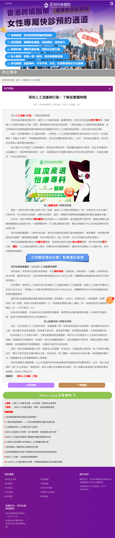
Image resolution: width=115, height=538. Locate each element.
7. (5, 447)
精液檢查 (45, 496)
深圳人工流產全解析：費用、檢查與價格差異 (34, 407)
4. (5, 432)
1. (5, 417)
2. (5, 422)
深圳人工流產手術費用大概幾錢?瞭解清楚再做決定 (28, 437)
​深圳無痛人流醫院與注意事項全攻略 (22, 447)
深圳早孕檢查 (47, 488)
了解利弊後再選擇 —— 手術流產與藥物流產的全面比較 (30, 422)
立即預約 (8, 3)
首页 (18, 80)
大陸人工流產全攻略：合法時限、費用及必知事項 (34, 403)
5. (5, 437)
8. (5, 452)
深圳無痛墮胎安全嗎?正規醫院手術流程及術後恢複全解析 (31, 452)
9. (5, 457)
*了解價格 (82, 385)
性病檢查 (45, 483)
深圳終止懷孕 (11, 479)
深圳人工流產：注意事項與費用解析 (22, 457)
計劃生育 (26, 80)
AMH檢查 (9, 492)
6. (5, 442)
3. (5, 427)
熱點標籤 (9, 474)
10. (5, 462)
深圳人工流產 (24, 376)
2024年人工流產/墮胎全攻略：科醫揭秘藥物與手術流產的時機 (34, 462)
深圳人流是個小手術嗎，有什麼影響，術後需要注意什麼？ (32, 432)
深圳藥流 (9, 483)
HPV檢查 (9, 488)
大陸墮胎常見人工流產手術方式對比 (22, 427)
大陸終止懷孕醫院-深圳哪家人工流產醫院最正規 (27, 442)
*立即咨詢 (31, 385)
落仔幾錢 (45, 479)
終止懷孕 (37, 80)
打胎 (35, 376)
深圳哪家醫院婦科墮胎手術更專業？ (22, 417)
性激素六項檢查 (48, 492)
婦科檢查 (9, 496)
